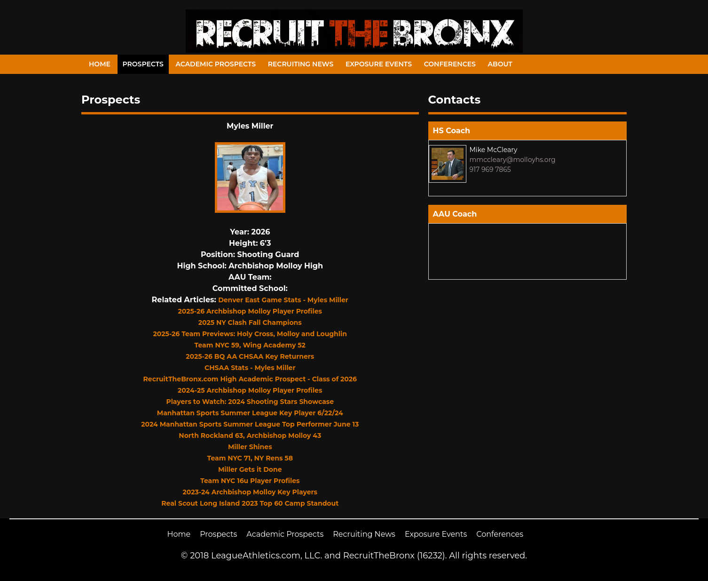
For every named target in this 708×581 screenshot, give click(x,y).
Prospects (143, 64)
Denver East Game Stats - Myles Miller (283, 300)
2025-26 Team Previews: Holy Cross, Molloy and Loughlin (250, 334)
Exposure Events (379, 64)
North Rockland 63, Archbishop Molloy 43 (250, 435)
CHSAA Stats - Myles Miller (250, 367)
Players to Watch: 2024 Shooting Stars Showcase (250, 401)
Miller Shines (250, 447)
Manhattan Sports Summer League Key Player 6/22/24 (250, 413)
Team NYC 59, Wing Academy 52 (250, 345)
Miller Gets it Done (250, 469)
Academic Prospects (215, 64)
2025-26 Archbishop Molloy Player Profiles (250, 311)
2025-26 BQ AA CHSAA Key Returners (250, 356)
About (500, 64)
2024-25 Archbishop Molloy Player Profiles (250, 390)
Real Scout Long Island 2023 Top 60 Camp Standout (249, 503)
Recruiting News (301, 64)
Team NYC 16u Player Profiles (249, 480)
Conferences (450, 64)
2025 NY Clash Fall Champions (250, 322)
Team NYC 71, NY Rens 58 (250, 458)
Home (99, 64)
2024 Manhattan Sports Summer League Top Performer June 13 (250, 424)
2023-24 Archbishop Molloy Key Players (250, 492)
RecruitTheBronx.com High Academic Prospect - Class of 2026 (250, 379)
